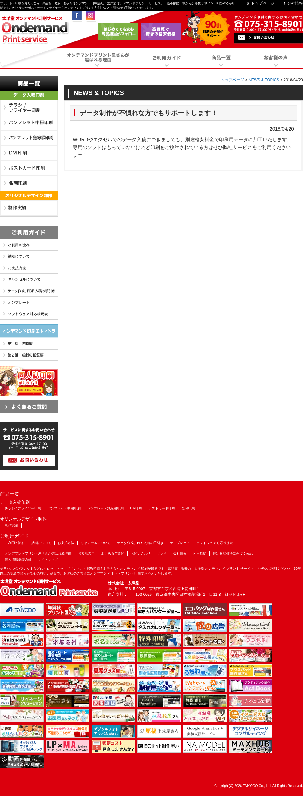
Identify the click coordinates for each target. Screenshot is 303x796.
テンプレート (29, 302)
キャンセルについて (29, 279)
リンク (162, 553)
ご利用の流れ (29, 245)
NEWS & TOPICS (263, 80)
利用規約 (199, 553)
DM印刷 (29, 153)
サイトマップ (48, 559)
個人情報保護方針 (18, 559)
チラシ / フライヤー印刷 (29, 107)
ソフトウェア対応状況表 (29, 314)
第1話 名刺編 (29, 344)
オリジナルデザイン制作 (29, 196)
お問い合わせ (141, 553)
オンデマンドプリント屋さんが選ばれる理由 (38, 553)
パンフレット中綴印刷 (29, 123)
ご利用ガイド (29, 232)
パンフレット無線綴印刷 (29, 138)
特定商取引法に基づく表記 (233, 553)
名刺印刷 (29, 183)
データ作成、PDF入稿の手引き (29, 291)
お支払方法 (29, 268)
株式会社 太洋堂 (123, 583)
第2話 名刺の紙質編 (29, 355)
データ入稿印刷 (29, 95)
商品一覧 (29, 83)
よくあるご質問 (29, 406)
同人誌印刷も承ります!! (29, 381)
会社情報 (295, 3)
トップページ (263, 3)
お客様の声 (86, 553)
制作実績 (29, 208)
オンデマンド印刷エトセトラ (29, 331)
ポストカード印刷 (29, 168)
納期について (29, 256)
